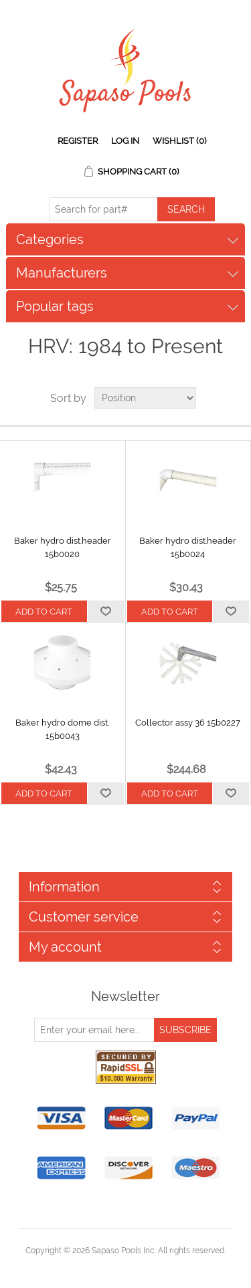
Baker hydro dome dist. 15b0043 (62, 729)
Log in (125, 141)
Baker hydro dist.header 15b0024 (187, 547)
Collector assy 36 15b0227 (187, 723)
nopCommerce (149, 1266)
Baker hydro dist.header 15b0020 (62, 547)
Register (78, 141)
